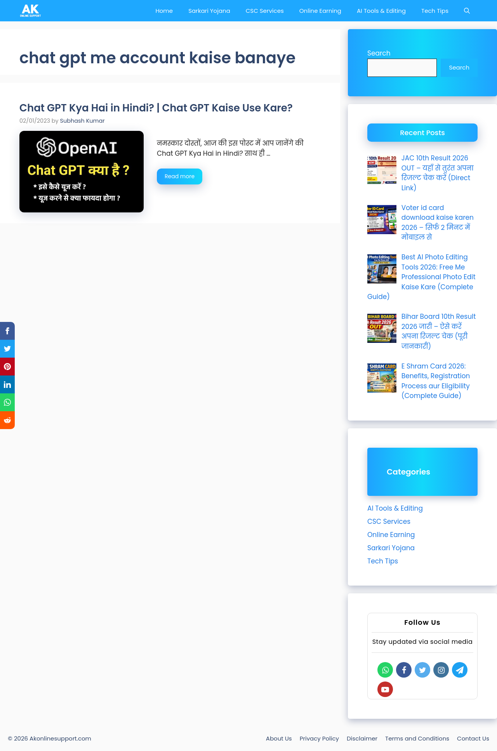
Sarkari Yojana (209, 11)
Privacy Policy (319, 738)
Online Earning (320, 11)
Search (379, 53)
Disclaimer (362, 738)
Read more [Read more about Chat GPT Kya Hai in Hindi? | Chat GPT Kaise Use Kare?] (180, 176)
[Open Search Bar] (467, 10)
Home (164, 11)
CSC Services (265, 11)
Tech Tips (434, 11)
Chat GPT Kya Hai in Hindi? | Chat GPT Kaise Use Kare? (156, 108)
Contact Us (473, 738)
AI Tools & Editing (381, 11)
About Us (279, 738)
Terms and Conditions (417, 738)
